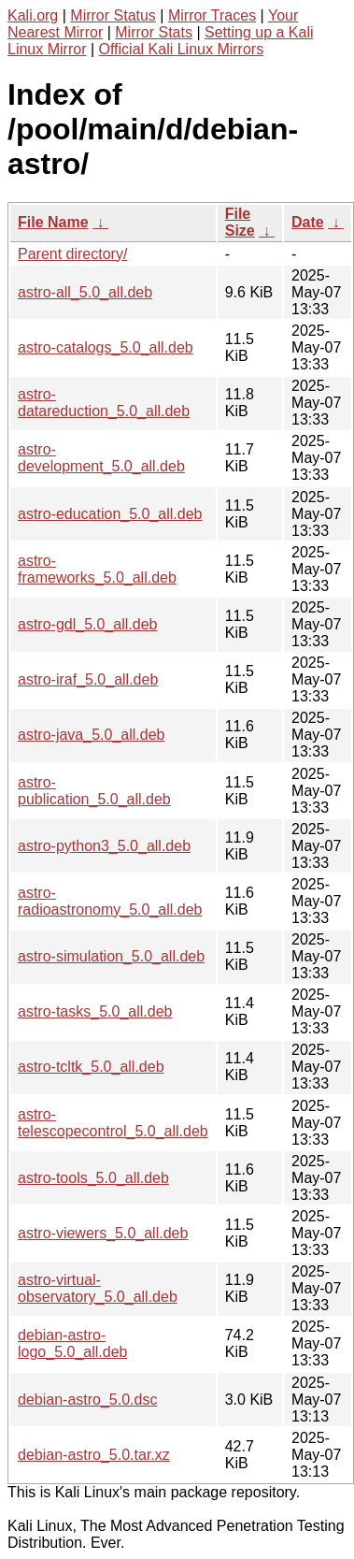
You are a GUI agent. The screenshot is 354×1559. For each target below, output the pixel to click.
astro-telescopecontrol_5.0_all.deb (113, 1122)
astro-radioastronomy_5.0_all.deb (110, 901)
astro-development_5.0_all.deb (101, 457)
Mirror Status (113, 15)
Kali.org (32, 15)
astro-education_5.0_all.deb (110, 514)
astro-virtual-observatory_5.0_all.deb (97, 1288)
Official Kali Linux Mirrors (181, 49)
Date (307, 222)
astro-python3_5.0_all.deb (104, 846)
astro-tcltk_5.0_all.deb (91, 1067)
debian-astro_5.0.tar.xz (94, 1455)
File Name (53, 222)
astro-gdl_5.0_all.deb (87, 624)
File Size (240, 222)
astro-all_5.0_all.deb (85, 292)
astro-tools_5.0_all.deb (93, 1178)
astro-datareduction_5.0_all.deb (104, 402)
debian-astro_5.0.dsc (87, 1399)
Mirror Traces (212, 15)
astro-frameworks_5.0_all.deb (97, 569)
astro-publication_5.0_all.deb (94, 790)
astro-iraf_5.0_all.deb (88, 679)
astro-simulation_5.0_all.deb (111, 956)
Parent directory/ (72, 254)
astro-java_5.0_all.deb (91, 735)
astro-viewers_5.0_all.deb (103, 1233)
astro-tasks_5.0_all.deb (95, 1011)
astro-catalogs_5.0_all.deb (105, 347)
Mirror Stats (153, 32)
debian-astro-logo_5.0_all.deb (72, 1343)
